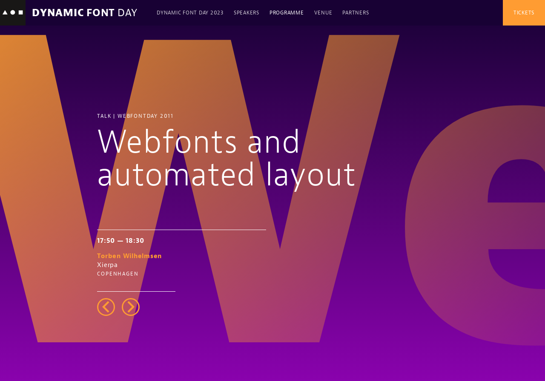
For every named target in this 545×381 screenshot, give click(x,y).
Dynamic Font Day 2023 (190, 12)
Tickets (523, 12)
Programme (287, 12)
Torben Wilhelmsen (129, 256)
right (131, 307)
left (106, 307)
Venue (323, 12)
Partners (355, 12)
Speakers (246, 12)
